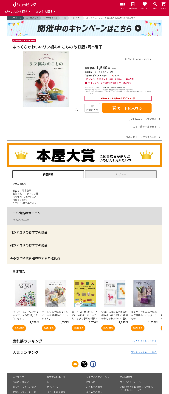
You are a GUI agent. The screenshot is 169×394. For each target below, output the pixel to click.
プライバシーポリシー (132, 382)
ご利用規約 (126, 377)
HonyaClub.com (20, 219)
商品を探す (18, 377)
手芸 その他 (76, 17)
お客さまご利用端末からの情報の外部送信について (136, 388)
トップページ (15, 17)
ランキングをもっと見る (144, 340)
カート (50, 382)
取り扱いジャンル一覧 (24, 392)
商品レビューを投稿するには (141, 137)
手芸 (64, 17)
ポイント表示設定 (56, 392)
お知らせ (90, 382)
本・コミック (32, 17)
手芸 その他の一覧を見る (143, 126)
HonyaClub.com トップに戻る (141, 119)
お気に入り (92, 109)
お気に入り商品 (20, 382)
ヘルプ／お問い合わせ (97, 377)
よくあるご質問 (94, 387)
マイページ (52, 387)
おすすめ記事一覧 (56, 377)
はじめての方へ (94, 392)
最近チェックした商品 (24, 387)
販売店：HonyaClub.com (138, 58)
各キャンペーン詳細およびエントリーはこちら (109, 82)
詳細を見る (19, 328)
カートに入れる (127, 108)
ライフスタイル (50, 17)
